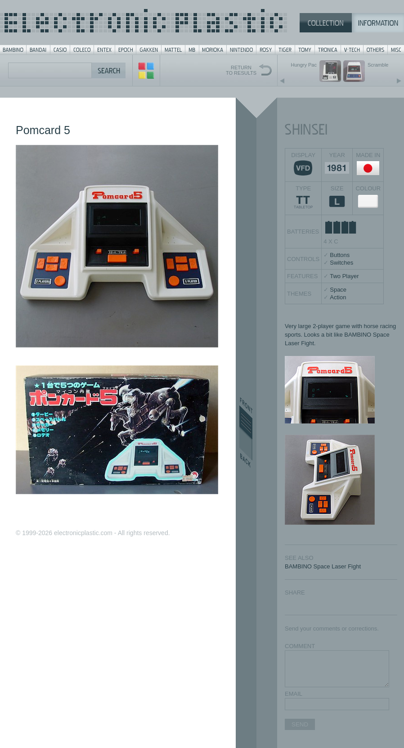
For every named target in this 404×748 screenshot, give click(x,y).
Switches (341, 262)
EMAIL (293, 693)
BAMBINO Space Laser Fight (323, 566)
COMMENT (300, 646)
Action (338, 297)
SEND (300, 724)
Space (338, 289)
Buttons (340, 255)
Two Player (344, 276)
